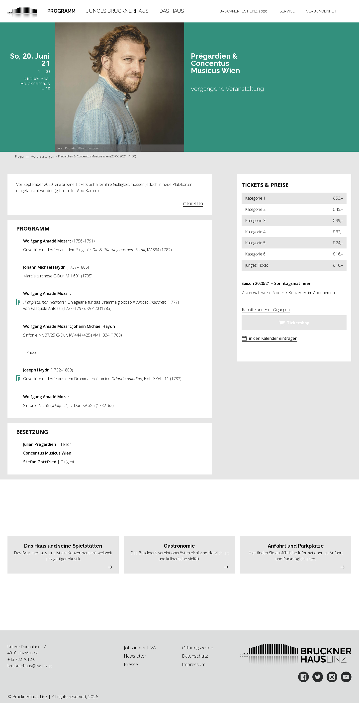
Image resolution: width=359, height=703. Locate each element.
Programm (61, 11)
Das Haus (171, 11)
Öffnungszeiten (197, 648)
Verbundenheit (321, 11)
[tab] (61, 11)
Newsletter (135, 656)
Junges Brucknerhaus (117, 11)
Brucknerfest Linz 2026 (243, 11)
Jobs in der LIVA (140, 648)
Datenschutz (195, 656)
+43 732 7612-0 (21, 659)
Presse (131, 664)
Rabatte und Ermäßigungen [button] (266, 309)
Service (287, 11)
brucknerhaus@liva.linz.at (29, 666)
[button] (269, 339)
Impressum (193, 664)
